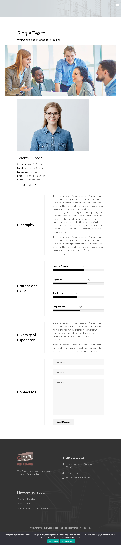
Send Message (63, 422)
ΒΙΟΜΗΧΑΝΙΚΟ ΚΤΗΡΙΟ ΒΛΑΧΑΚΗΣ (34, 509)
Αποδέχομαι (53, 541)
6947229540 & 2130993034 (78, 477)
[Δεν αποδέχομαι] (118, 538)
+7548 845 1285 (32, 180)
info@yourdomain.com (35, 176)
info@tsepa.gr (72, 472)
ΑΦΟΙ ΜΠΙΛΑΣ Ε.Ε (27, 499)
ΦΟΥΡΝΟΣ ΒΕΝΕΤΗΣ (28, 504)
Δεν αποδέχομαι (68, 541)
